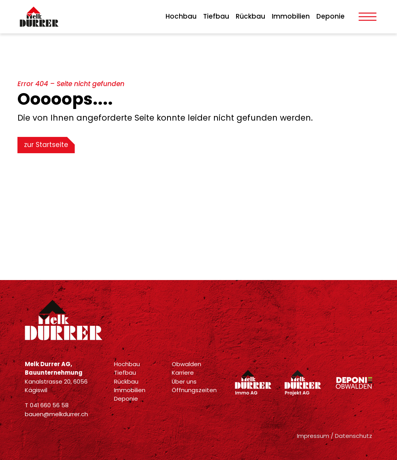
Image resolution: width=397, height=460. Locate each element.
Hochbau (181, 16)
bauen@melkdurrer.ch (56, 414)
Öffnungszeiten (194, 390)
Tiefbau (216, 16)
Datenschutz (353, 436)
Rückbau (250, 16)
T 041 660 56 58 (47, 405)
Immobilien (291, 16)
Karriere (183, 372)
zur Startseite (46, 144)
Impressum (313, 436)
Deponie (330, 16)
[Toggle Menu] (367, 16)
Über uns (184, 381)
